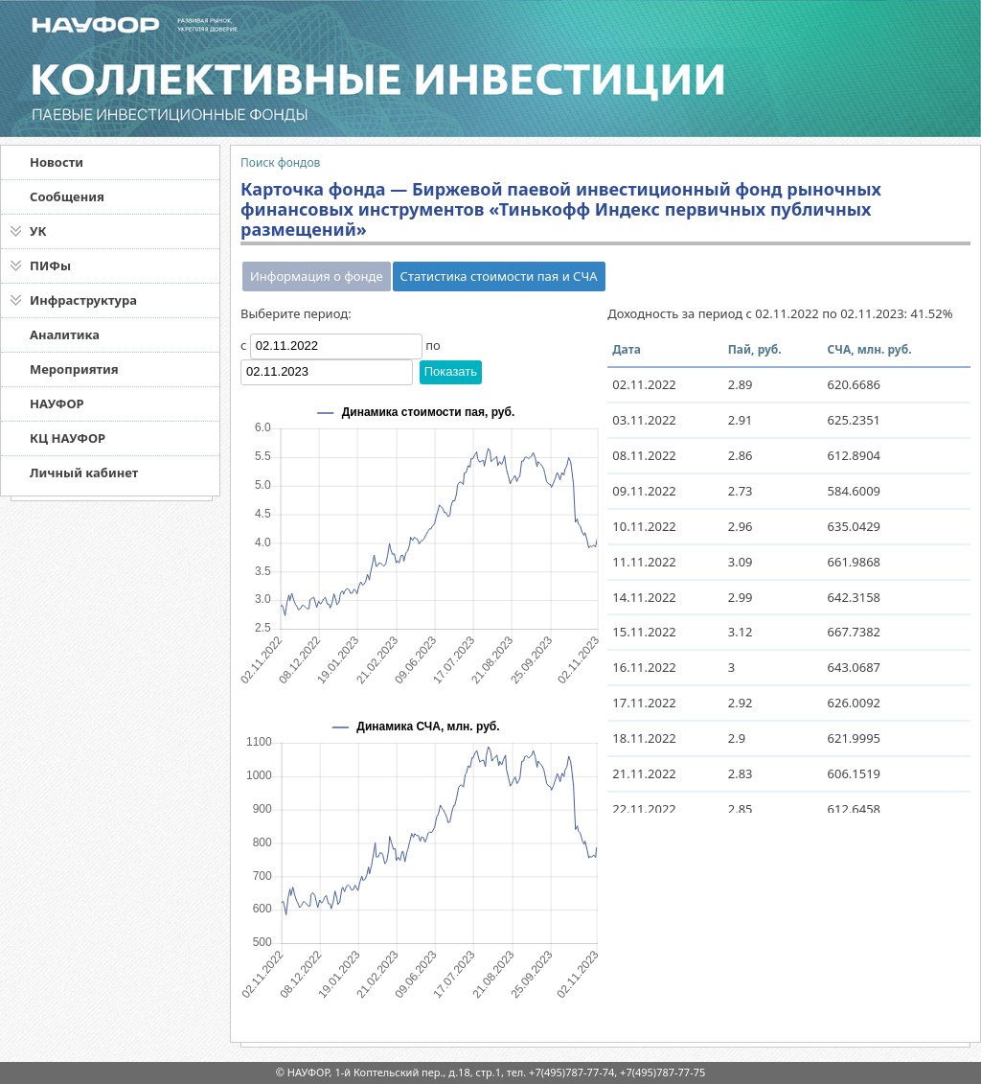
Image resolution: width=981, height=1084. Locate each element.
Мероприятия (74, 369)
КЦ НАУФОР (67, 438)
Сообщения (67, 196)
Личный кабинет (84, 472)
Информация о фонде (316, 276)
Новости (56, 162)
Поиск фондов (280, 162)
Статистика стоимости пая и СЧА (499, 276)
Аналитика (65, 334)
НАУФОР (57, 403)
